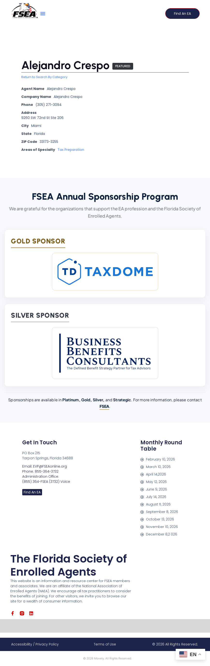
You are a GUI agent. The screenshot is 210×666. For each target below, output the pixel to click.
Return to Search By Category (44, 77)
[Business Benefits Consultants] (105, 353)
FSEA (104, 406)
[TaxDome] (105, 271)
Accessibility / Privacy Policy (35, 644)
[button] (43, 13)
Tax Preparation (71, 149)
